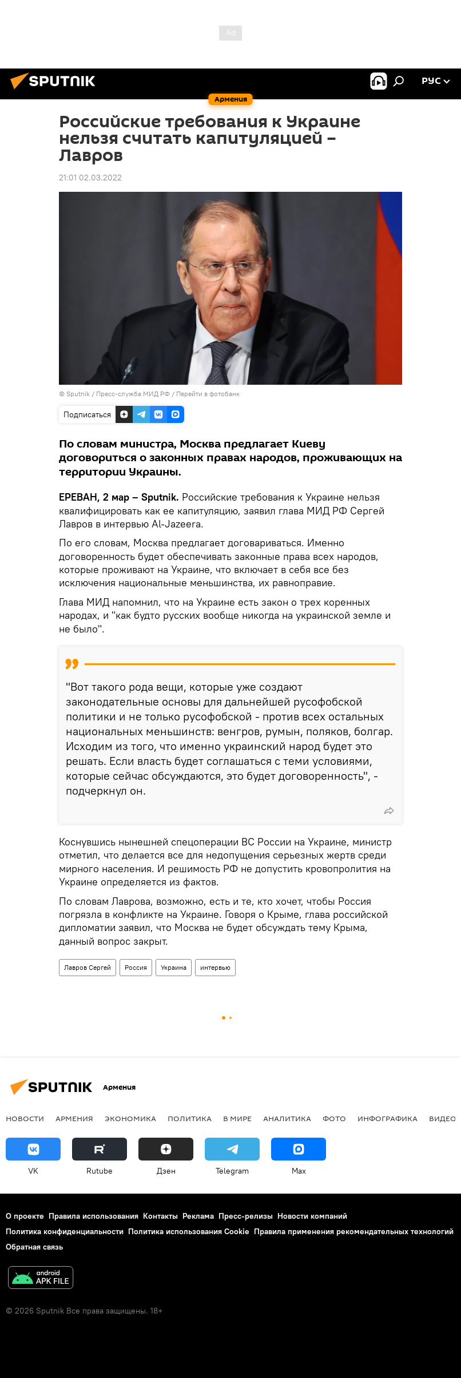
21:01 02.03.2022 (90, 177)
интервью (215, 967)
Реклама (198, 1216)
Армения (74, 1118)
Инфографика (387, 1118)
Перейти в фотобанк (208, 393)
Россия (136, 967)
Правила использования (93, 1216)
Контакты (160, 1216)
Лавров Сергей (87, 967)
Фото (334, 1118)
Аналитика (287, 1118)
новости (25, 1118)
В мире (237, 1118)
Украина (173, 967)
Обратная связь (34, 1247)
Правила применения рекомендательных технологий (354, 1231)
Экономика (130, 1118)
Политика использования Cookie (188, 1231)
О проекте (25, 1216)
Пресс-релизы (245, 1216)
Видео (442, 1118)
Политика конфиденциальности (65, 1231)
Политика (190, 1118)
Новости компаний (312, 1216)
